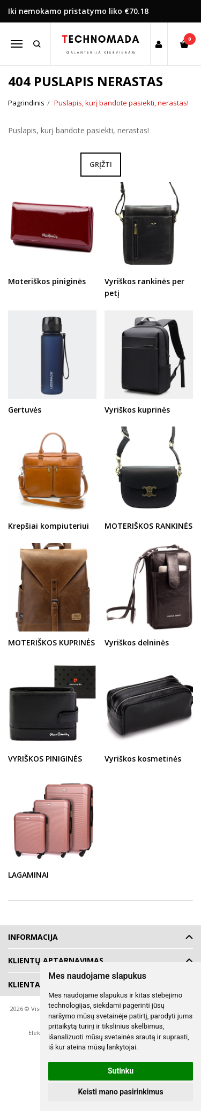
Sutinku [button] (120, 1071)
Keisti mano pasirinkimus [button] (120, 1091)
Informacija (33, 937)
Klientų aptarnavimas (55, 960)
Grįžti (101, 164)
